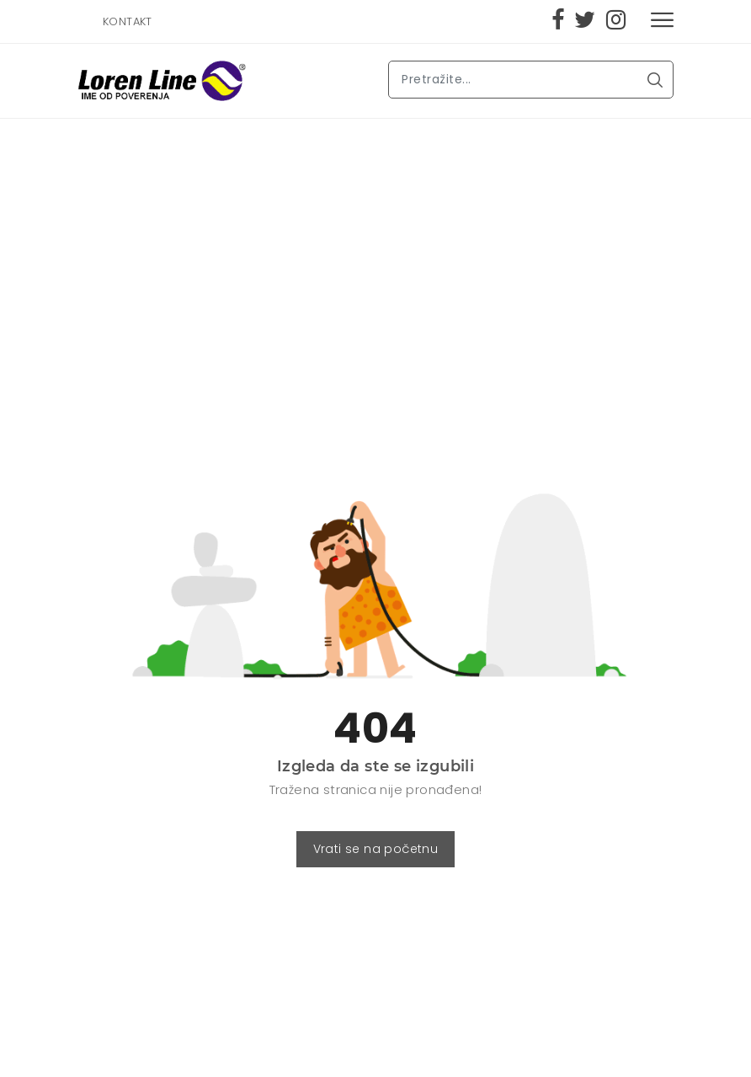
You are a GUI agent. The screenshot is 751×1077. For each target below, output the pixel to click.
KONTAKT (127, 21)
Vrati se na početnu (376, 848)
